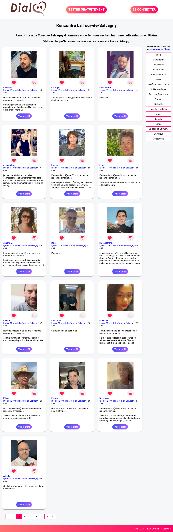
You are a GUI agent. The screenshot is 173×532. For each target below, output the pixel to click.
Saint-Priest (158, 69)
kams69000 (105, 87)
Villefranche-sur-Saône (158, 84)
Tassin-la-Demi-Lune (158, 94)
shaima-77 (8, 243)
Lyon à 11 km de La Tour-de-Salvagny (20, 90)
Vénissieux (158, 64)
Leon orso (56, 320)
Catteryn (55, 87)
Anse (158, 114)
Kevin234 (7, 87)
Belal (53, 243)
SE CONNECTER (144, 9)
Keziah (6, 320)
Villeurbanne (158, 59)
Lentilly (158, 119)
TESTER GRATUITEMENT (86, 9)
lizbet (102, 165)
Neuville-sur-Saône (159, 109)
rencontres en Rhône (160, 49)
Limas (159, 124)
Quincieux (158, 134)
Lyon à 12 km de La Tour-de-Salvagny (20, 323)
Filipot (6, 398)
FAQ (136, 528)
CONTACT (166, 528)
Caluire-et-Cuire (158, 74)
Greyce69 (103, 320)
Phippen (55, 398)
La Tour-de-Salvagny (158, 129)
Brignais (158, 99)
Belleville (158, 104)
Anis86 (6, 476)
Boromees (104, 398)
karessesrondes (107, 243)
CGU (142, 528)
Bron (158, 79)
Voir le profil (24, 116)
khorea (54, 165)
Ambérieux (159, 139)
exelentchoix (9, 165)
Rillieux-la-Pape (158, 89)
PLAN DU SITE (153, 528)
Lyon (158, 55)
